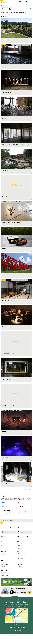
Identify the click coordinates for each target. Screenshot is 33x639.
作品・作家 (4, 6)
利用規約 (19, 566)
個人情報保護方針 (21, 567)
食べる (19, 547)
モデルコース (4, 547)
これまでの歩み (5, 562)
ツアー (3, 545)
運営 (20, 630)
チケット (3, 543)
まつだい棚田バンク (21, 553)
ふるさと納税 (20, 558)
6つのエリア (20, 543)
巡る (18, 541)
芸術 (17, 627)
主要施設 (19, 545)
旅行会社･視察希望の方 (6, 574)
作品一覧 (3, 553)
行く (2, 541)
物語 (14, 630)
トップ (2, 520)
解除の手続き (20, 564)
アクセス (3, 536)
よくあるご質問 (5, 575)
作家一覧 (3, 554)
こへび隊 (19, 556)
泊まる (19, 548)
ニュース (19, 539)
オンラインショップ (22, 536)
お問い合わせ (4, 570)
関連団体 (3, 566)
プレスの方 (4, 572)
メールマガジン (21, 561)
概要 (2, 561)
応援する (19, 551)
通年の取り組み (5, 564)
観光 (24, 627)
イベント (3, 539)
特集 (11, 627)
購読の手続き (20, 562)
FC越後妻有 (20, 554)
